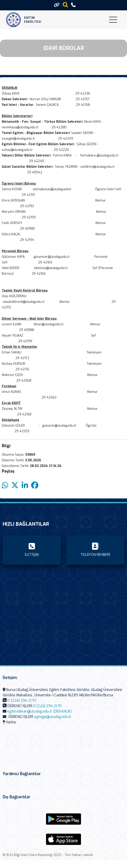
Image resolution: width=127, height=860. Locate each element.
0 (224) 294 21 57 (22, 700)
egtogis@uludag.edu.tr (52, 716)
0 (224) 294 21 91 (47, 706)
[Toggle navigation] (113, 20)
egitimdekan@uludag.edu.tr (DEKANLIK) (39, 711)
